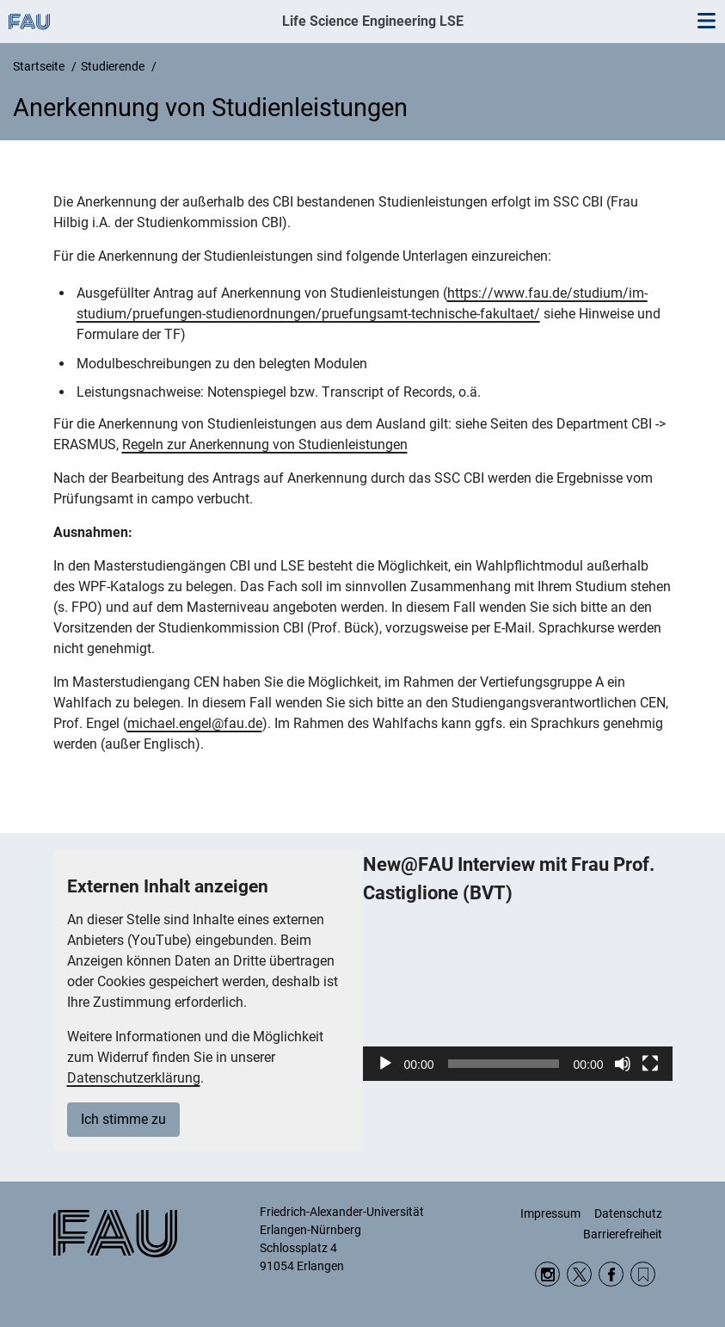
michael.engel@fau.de (194, 723)
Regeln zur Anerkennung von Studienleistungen (265, 444)
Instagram (547, 1274)
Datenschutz (628, 1213)
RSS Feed (642, 1274)
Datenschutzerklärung (133, 1078)
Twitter (579, 1274)
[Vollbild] (650, 1063)
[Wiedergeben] (385, 1063)
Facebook (611, 1274)
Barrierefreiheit (622, 1234)
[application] (518, 994)
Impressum (550, 1213)
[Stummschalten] (622, 1063)
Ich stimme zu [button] (123, 1119)
